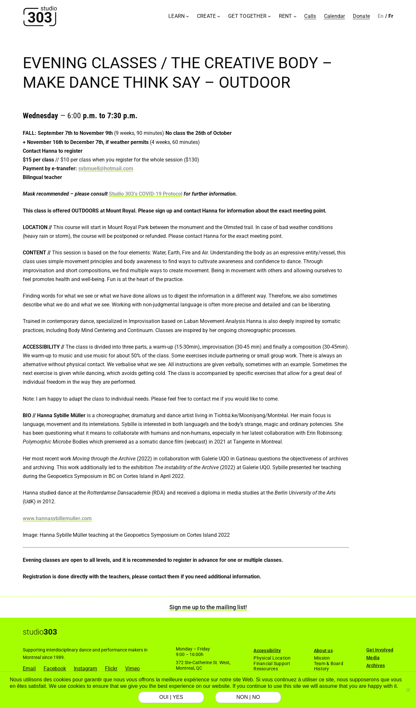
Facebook (55, 668)
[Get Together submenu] (269, 16)
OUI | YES (171, 697)
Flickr (111, 668)
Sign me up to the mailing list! (208, 607)
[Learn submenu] (187, 16)
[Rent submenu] (295, 16)
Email (29, 668)
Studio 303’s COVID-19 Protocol (145, 194)
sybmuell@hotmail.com (105, 168)
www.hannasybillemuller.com (57, 518)
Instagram (85, 668)
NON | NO (248, 697)
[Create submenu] (218, 16)
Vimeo (132, 668)
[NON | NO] (408, 690)
